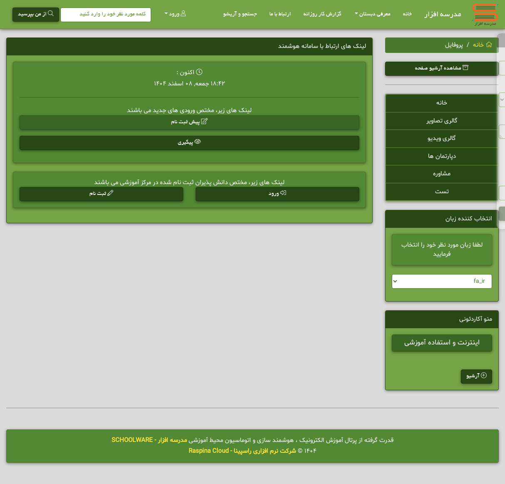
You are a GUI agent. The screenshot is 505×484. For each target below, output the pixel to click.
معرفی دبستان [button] (373, 14)
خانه (407, 14)
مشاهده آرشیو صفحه (441, 68)
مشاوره (441, 174)
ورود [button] (277, 193)
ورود (175, 13)
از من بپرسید (36, 13)
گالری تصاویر (442, 121)
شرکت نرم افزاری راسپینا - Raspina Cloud (242, 451)
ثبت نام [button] (101, 193)
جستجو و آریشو (240, 14)
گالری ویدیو (442, 138)
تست (442, 191)
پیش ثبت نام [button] (189, 121)
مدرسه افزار (442, 15)
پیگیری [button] (189, 142)
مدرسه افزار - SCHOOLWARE (149, 440)
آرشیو (476, 376)
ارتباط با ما (280, 14)
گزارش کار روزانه (322, 14)
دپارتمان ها (442, 156)
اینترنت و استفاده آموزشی (442, 344)
